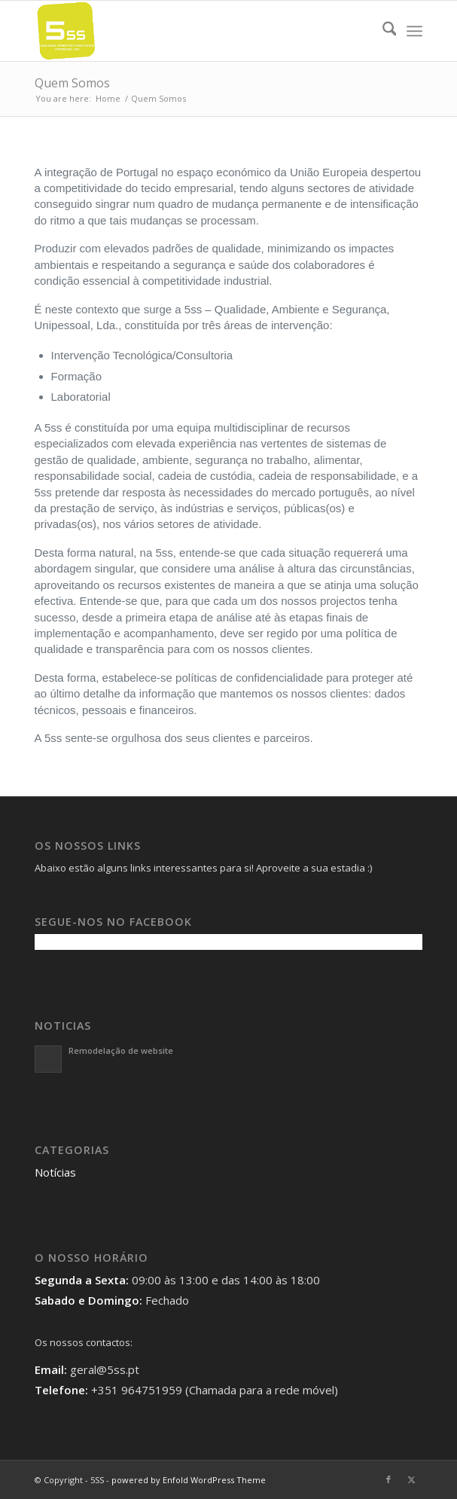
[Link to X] (411, 1479)
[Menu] (414, 31)
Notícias (55, 1172)
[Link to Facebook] (388, 1479)
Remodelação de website (121, 1050)
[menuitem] (382, 31)
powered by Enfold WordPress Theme (188, 1479)
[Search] (382, 31)
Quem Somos (72, 83)
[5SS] (190, 31)
